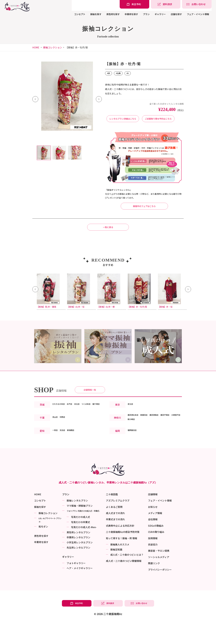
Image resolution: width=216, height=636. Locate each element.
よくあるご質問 (114, 520)
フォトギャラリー (76, 576)
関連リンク (154, 576)
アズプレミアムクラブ (117, 513)
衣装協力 (152, 557)
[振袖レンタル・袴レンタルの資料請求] (165, 4)
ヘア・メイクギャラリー (80, 581)
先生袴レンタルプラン (78, 560)
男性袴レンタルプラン (78, 545)
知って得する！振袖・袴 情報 (121, 551)
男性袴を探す (113, 14)
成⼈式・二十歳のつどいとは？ (126, 568)
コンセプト (79, 14)
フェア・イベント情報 (198, 14)
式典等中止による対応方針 (120, 539)
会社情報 (152, 532)
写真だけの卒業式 (80, 535)
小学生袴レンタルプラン (80, 555)
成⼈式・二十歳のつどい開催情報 (123, 574)
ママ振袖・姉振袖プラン (80, 519)
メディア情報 (155, 526)
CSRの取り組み (156, 545)
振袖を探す (95, 14)
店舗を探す (176, 14)
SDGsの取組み (156, 539)
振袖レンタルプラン (77, 513)
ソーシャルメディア (158, 570)
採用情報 (152, 551)
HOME (35, 47)
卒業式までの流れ (115, 532)
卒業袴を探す (131, 14)
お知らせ (152, 520)
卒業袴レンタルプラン (78, 550)
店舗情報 (152, 507)
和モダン (43, 539)
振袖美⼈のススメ (119, 557)
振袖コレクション (52, 47)
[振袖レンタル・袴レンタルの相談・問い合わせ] (197, 4)
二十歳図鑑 (112, 507)
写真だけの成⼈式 (80, 530)
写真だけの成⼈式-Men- (84, 540)
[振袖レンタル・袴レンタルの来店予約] (134, 4)
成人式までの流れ (115, 526)
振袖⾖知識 (116, 562)
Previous (35, 99)
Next (99, 99)
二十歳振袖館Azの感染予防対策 (122, 545)
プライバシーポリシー (160, 583)
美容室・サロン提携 (158, 564)
